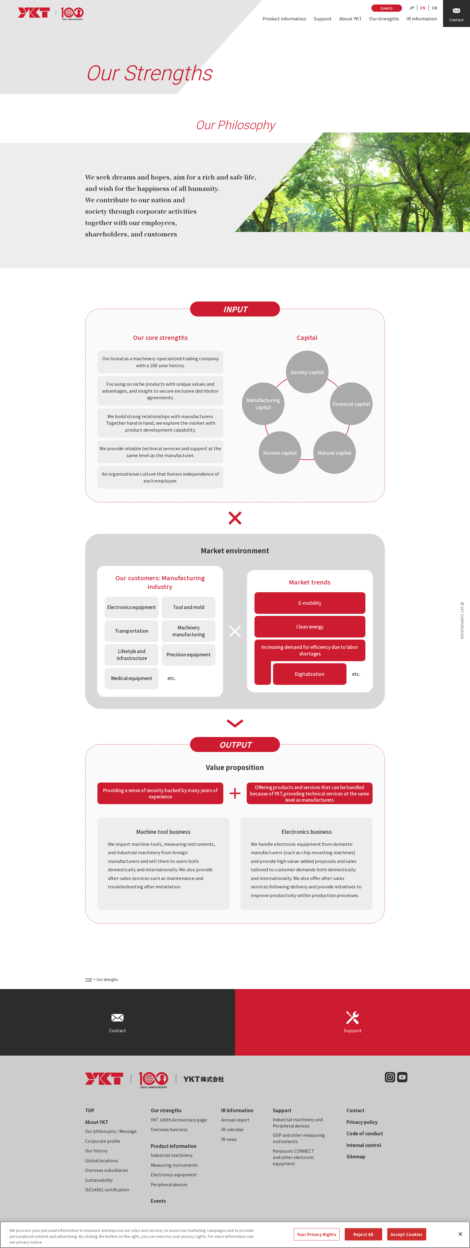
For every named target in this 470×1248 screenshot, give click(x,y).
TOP (88, 979)
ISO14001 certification (107, 1190)
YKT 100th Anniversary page (179, 1120)
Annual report (235, 1120)
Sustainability (99, 1180)
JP (411, 7)
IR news (229, 1139)
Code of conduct (365, 1133)
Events (387, 7)
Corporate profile (102, 1141)
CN (434, 7)
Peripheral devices (169, 1184)
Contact (355, 1110)
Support (323, 18)
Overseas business (169, 1129)
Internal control (364, 1145)
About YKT (350, 18)
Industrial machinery (171, 1155)
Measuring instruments (174, 1165)
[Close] (460, 1238)
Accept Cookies (407, 1238)
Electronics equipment (174, 1175)
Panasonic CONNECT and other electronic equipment (293, 1157)
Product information (284, 18)
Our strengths (384, 18)
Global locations (101, 1160)
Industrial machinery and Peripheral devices (298, 1122)
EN (422, 7)
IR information (421, 18)
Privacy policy (362, 1122)
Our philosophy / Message (111, 1131)
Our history (96, 1151)
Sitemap (356, 1156)
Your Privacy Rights (316, 1238)
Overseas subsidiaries (106, 1170)
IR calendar (232, 1129)
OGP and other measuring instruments (299, 1138)
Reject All (363, 1238)
